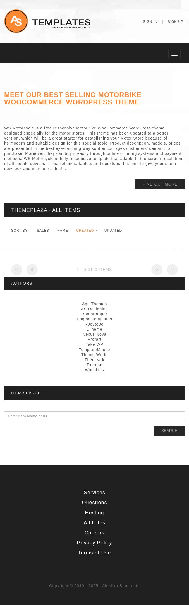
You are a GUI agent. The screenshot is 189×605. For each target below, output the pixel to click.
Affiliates (95, 522)
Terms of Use (94, 553)
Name (62, 230)
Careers (94, 533)
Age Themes (94, 304)
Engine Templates (94, 319)
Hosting (94, 512)
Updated (113, 230)
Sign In (150, 22)
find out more (160, 184)
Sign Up (175, 22)
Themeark (94, 359)
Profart (94, 339)
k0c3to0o (94, 324)
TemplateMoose (94, 349)
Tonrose (94, 364)
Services (94, 492)
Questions (94, 502)
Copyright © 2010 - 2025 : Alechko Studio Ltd (94, 586)
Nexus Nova (94, 334)
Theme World (94, 354)
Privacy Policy (94, 543)
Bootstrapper (94, 314)
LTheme (94, 329)
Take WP (94, 344)
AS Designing (94, 309)
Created (85, 230)
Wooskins (94, 370)
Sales (43, 230)
